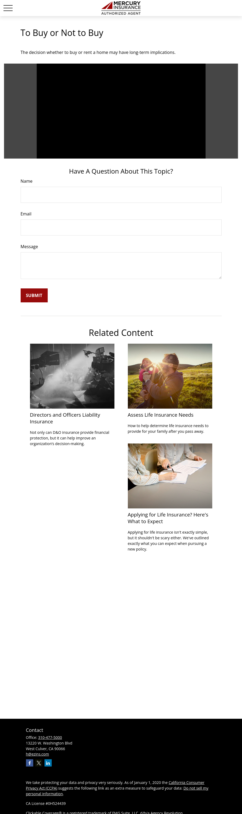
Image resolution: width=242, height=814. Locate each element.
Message (29, 247)
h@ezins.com (37, 754)
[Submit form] (34, 295)
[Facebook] (29, 763)
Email (26, 214)
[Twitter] (38, 763)
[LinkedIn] (48, 763)
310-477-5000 (50, 737)
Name (27, 181)
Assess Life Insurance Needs (160, 414)
